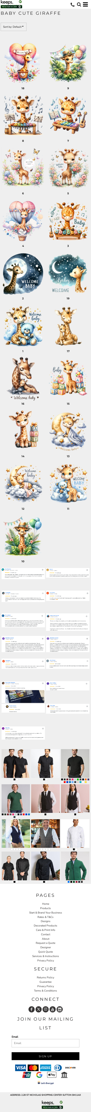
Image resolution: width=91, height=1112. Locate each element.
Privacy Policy (45, 960)
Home (45, 904)
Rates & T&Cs (45, 917)
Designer (45, 947)
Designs (45, 921)
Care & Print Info (45, 930)
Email (15, 1037)
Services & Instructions (45, 956)
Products (45, 908)
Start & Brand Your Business (45, 912)
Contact (45, 934)
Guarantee (45, 982)
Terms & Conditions (45, 990)
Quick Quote (45, 952)
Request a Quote (45, 943)
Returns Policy (45, 977)
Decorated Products (45, 925)
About (45, 939)
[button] (79, 4)
